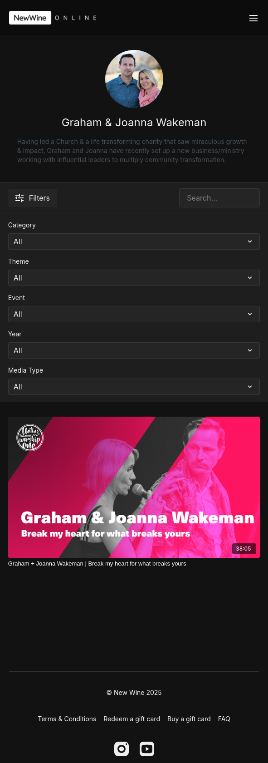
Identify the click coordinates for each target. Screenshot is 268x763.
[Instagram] (121, 749)
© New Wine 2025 (133, 692)
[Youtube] (147, 749)
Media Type (25, 370)
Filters (32, 197)
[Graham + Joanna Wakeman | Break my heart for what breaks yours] (134, 563)
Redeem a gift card (131, 719)
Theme (18, 261)
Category (22, 225)
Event (16, 297)
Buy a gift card (189, 719)
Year (15, 334)
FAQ (224, 719)
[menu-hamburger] (253, 18)
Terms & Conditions (67, 719)
